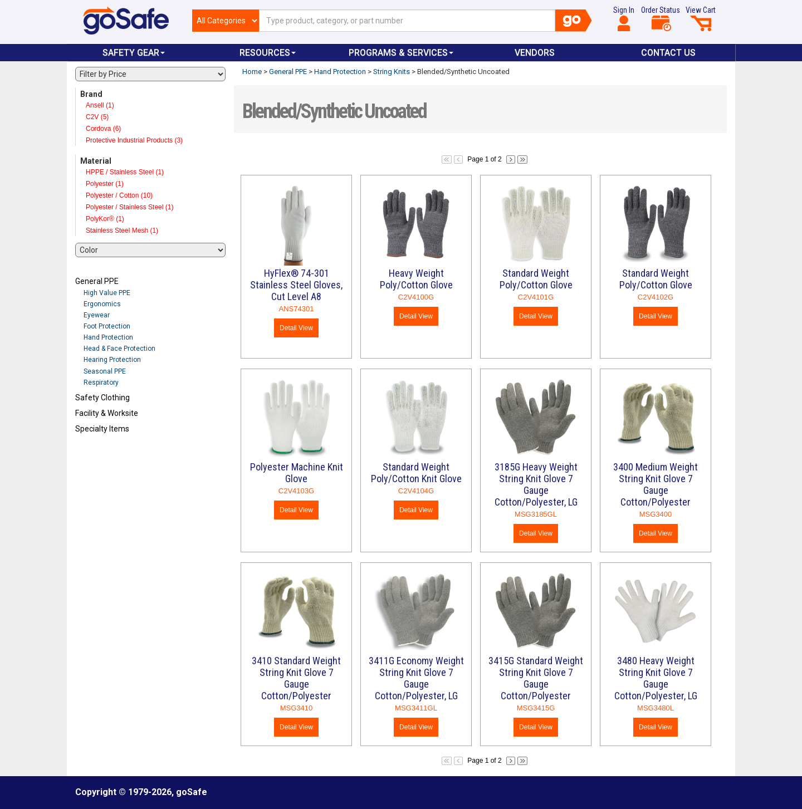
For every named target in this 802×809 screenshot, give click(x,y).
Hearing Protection (112, 360)
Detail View (296, 328)
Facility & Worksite (106, 413)
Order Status (660, 18)
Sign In (623, 18)
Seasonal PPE (105, 371)
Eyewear (97, 315)
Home (252, 71)
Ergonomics (102, 304)
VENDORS (535, 52)
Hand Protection (108, 337)
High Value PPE (107, 293)
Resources (267, 52)
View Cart (701, 18)
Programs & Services (401, 52)
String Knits (391, 71)
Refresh (96, 454)
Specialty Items (102, 428)
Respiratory (101, 382)
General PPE (97, 281)
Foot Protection (107, 326)
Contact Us (668, 52)
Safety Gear (133, 52)
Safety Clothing (102, 397)
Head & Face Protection (119, 348)
